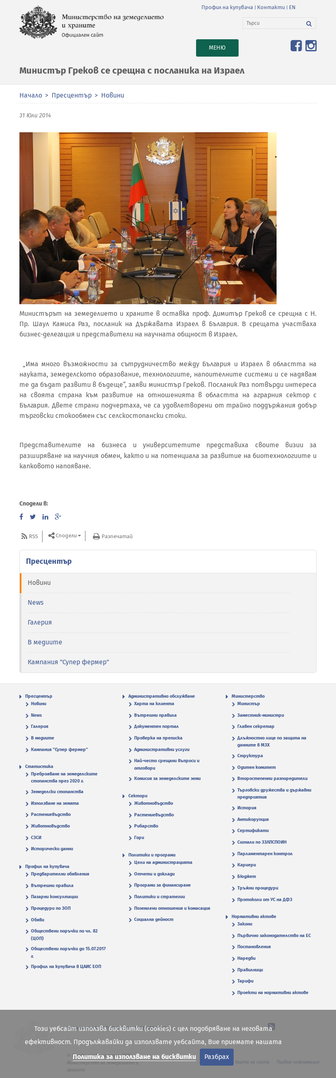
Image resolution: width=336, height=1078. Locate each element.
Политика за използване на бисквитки (134, 1057)
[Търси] (273, 23)
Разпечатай (117, 536)
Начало (30, 95)
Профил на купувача (227, 7)
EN (292, 7)
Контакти (271, 7)
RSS (33, 536)
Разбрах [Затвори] (216, 1057)
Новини (112, 95)
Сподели (66, 536)
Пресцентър (72, 95)
